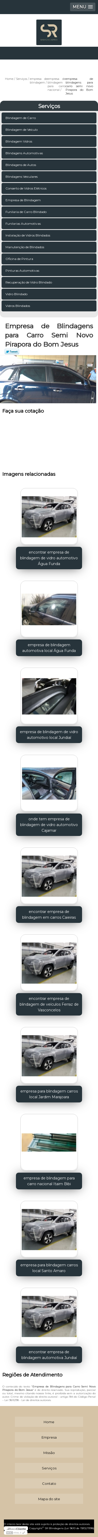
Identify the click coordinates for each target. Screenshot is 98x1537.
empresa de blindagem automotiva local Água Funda (49, 648)
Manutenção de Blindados (25, 247)
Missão (49, 1453)
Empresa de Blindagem (23, 200)
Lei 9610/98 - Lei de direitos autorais (27, 1400)
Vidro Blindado (16, 294)
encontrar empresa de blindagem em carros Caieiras (49, 914)
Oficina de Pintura (19, 259)
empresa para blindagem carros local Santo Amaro (49, 1268)
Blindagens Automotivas (24, 153)
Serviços (49, 106)
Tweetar (12, 351)
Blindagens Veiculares (21, 177)
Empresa (49, 1437)
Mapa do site (49, 1499)
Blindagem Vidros (19, 141)
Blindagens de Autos (21, 165)
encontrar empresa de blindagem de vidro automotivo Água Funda (49, 558)
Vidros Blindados (18, 306)
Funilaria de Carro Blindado (26, 212)
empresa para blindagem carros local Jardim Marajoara (49, 1094)
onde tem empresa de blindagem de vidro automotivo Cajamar (49, 825)
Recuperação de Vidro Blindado (29, 282)
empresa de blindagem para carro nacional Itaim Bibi (49, 1181)
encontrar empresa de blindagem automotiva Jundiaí (49, 1355)
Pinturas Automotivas (22, 270)
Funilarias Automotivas (23, 223)
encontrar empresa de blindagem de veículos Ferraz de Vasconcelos (49, 1004)
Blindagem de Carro (21, 118)
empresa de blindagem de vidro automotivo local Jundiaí (49, 734)
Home (49, 1422)
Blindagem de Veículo (21, 130)
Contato (49, 1483)
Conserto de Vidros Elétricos (26, 188)
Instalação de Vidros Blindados (28, 235)
